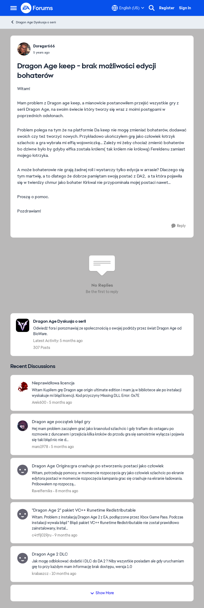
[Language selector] (128, 8)
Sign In (185, 8)
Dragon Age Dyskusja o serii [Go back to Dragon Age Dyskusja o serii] (33, 22)
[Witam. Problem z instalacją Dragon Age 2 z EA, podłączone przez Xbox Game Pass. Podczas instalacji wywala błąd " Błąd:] (109, 522)
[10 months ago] (63, 573)
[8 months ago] (65, 491)
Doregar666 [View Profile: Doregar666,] (44, 46)
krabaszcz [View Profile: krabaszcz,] (40, 573)
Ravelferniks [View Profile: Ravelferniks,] (42, 491)
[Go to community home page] (37, 8)
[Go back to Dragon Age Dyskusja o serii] (110, 321)
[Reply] (178, 225)
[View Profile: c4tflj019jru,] (22, 514)
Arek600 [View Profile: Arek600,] (39, 402)
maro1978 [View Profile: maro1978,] (40, 446)
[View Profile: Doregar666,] (24, 49)
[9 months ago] (65, 535)
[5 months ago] (59, 402)
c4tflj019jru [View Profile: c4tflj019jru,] (42, 534)
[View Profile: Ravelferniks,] (22, 470)
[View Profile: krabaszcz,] (22, 558)
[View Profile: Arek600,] (22, 387)
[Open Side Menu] (13, 8)
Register (167, 8)
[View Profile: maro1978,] (22, 425)
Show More (102, 593)
